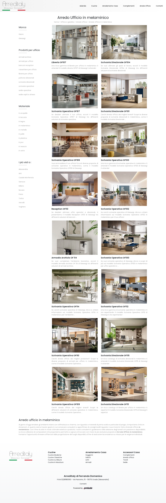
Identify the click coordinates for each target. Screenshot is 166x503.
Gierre (21, 34)
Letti (87, 460)
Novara (21, 190)
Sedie (125, 462)
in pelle (21, 134)
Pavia (21, 194)
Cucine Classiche (55, 457)
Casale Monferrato (26, 177)
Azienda (83, 6)
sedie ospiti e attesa (27, 94)
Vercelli (21, 202)
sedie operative (25, 90)
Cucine (94, 6)
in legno (22, 121)
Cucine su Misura (55, 460)
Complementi (128, 6)
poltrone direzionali (26, 78)
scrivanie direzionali (26, 82)
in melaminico (24, 125)
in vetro (22, 150)
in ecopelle (23, 113)
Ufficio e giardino (67, 22)
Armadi (88, 462)
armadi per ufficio (26, 61)
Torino (21, 198)
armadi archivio (25, 57)
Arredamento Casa (110, 6)
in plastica (23, 138)
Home (56, 22)
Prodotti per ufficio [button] (29, 50)
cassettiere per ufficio (28, 69)
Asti (20, 173)
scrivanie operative (26, 86)
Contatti (159, 6)
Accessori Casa (131, 452)
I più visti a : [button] (25, 162)
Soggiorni (89, 455)
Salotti (88, 457)
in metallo (23, 130)
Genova (22, 182)
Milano (21, 186)
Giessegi (22, 38)
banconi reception (26, 65)
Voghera (22, 207)
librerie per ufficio (26, 74)
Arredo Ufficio (145, 6)
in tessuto (23, 146)
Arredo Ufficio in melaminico (100, 22)
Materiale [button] (24, 106)
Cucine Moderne (54, 455)
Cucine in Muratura (55, 462)
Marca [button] (22, 27)
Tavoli (125, 460)
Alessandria (23, 169)
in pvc (21, 142)
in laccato (23, 117)
